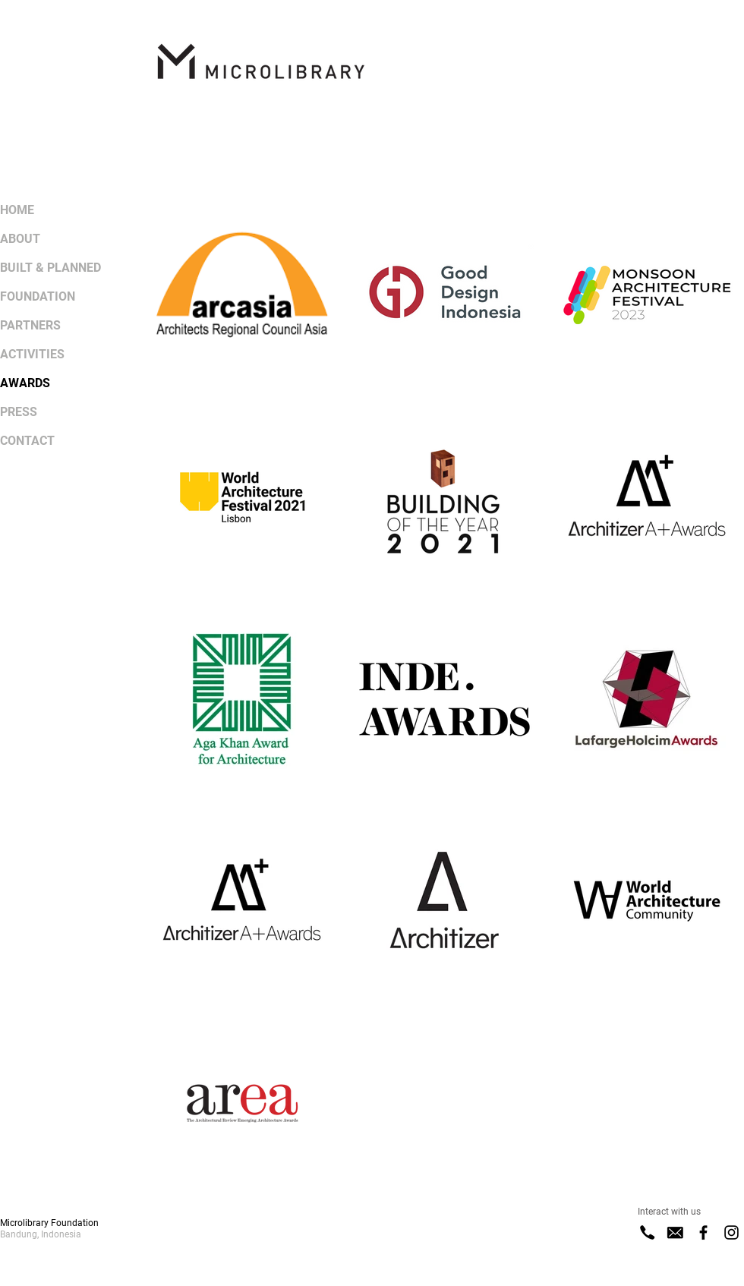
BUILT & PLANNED (50, 267)
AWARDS (25, 383)
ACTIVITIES (32, 354)
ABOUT (20, 239)
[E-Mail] (675, 1232)
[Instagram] (731, 1232)
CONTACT (27, 440)
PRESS (18, 412)
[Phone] (647, 1232)
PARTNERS (30, 325)
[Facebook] (703, 1232)
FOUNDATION (37, 296)
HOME (17, 210)
